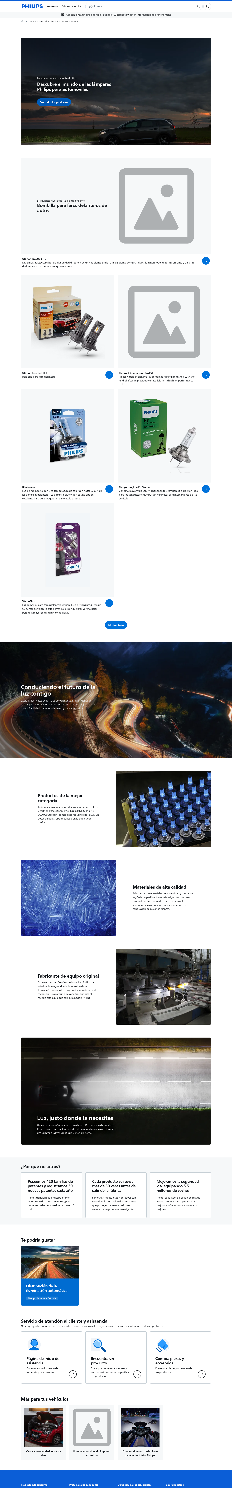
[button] (206, 261)
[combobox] (136, 6)
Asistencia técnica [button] (71, 6)
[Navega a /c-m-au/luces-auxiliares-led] (91, 1432)
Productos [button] (52, 6)
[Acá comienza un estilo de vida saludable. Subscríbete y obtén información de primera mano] (116, 15)
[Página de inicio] (32, 6)
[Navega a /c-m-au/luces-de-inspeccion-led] (43, 1432)
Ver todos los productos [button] (54, 102)
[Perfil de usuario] (207, 6)
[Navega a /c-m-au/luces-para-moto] (140, 1432)
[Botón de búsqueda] (198, 6)
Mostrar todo (116, 625)
